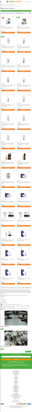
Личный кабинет (26, 1)
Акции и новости (16, 380)
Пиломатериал (16, 372)
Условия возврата (16, 388)
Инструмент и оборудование (16, 373)
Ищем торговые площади (16, 377)
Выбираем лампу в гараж (5, 326)
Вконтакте (1, 404)
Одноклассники (3, 404)
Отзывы (16, 392)
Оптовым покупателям (16, 387)
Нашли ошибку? (16, 400)
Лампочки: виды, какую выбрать (6, 346)
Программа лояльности (16, 386)
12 (11, 287)
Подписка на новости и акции (16, 390)
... (10, 287)
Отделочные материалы (16, 371)
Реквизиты (16, 378)
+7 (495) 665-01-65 (16, 397)
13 (12, 287)
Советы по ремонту (16, 393)
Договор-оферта (16, 394)
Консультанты (16, 382)
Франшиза (16, 381)
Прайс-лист (16, 389)
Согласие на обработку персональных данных (16, 395)
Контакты (16, 379)
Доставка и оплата (16, 385)
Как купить (16, 384)
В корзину (8, 32)
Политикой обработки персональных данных (19, 365)
